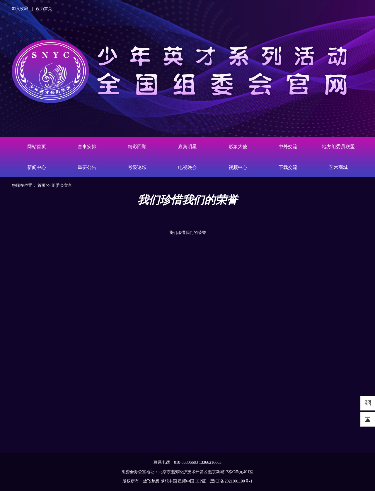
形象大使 (238, 146)
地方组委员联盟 (338, 146)
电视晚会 (187, 167)
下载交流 (288, 167)
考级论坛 (137, 167)
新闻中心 (36, 167)
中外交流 (288, 146)
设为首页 (44, 8)
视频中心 (238, 167)
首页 (42, 185)
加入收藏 (20, 8)
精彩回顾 (137, 146)
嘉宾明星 (187, 146)
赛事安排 (87, 146)
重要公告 (87, 167)
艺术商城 (338, 167)
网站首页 (36, 146)
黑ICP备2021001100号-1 (231, 481)
